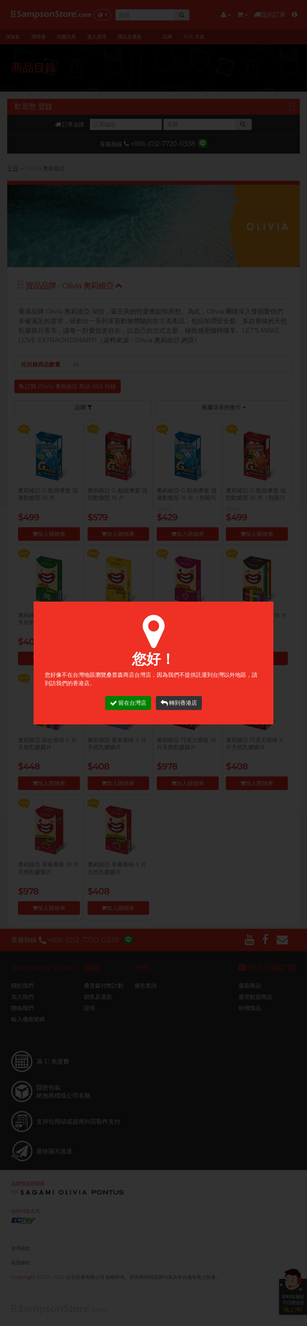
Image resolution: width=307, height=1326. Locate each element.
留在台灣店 (128, 703)
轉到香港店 (179, 703)
